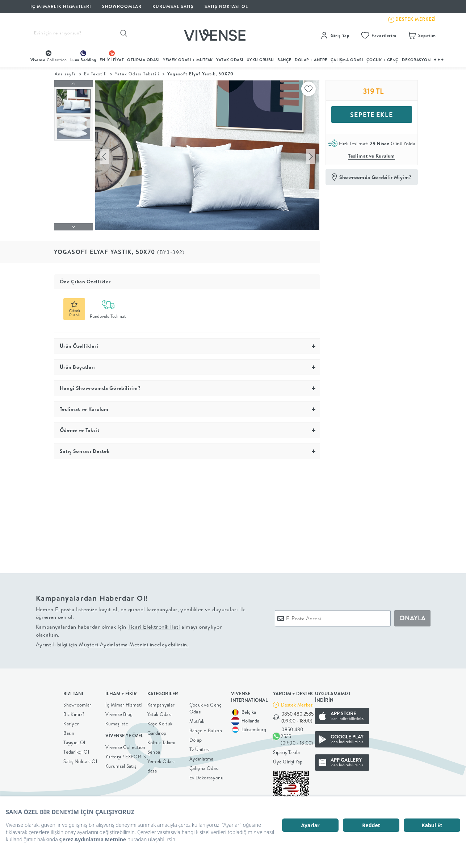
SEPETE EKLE (371, 114)
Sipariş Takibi (286, 750)
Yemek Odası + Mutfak (188, 60)
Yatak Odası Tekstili (137, 74)
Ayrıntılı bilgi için (112, 642)
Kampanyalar (161, 703)
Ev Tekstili (95, 74)
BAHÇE (284, 60)
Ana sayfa (65, 74)
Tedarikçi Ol (76, 750)
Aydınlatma (201, 757)
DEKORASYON (416, 60)
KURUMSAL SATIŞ (173, 6)
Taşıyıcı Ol (74, 740)
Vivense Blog (119, 712)
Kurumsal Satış (120, 764)
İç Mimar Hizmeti (123, 703)
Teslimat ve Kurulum (371, 155)
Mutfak (197, 719)
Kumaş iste (116, 721)
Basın (69, 731)
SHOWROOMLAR (122, 6)
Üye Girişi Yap (287, 760)
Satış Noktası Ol (226, 6)
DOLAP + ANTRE (311, 60)
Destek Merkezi (297, 703)
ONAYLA (412, 616)
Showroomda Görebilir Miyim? (375, 177)
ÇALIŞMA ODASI (347, 60)
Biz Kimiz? (73, 712)
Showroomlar (77, 703)
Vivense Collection (125, 745)
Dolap (195, 738)
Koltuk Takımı (161, 740)
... (439, 58)
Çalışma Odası (204, 766)
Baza (152, 769)
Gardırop (156, 731)
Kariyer (71, 721)
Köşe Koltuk (159, 721)
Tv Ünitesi (199, 747)
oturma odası (143, 60)
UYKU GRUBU (260, 60)
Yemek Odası (161, 759)
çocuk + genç (382, 60)
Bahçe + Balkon (205, 728)
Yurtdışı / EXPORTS (125, 754)
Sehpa (153, 750)
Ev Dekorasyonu (206, 775)
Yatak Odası (229, 60)
